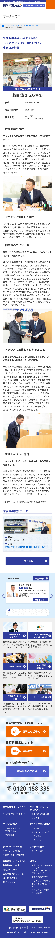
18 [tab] (26, 612)
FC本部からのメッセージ (15, 813)
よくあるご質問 (10, 878)
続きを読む (39, 600)
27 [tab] (24, 614)
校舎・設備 (36, 836)
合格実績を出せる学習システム (12, 829)
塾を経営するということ (14, 807)
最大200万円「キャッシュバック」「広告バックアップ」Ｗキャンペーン (42, 869)
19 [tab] (29, 612)
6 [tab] (26, 610)
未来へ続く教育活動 (40, 814)
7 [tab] (29, 610)
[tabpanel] (27, 593)
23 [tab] (42, 612)
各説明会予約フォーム (13, 873)
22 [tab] (39, 612)
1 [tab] (9, 610)
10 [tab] (39, 610)
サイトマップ (9, 882)
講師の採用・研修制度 (14, 854)
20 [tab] (32, 612)
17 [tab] (22, 612)
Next (51, 596)
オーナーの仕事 (23, 26)
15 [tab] (16, 612)
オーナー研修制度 (12, 851)
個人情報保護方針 (17, 927)
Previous (3, 596)
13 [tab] (9, 612)
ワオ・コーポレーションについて (40, 808)
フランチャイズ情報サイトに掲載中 (41, 891)
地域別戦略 (9, 835)
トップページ (9, 26)
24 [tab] (46, 612)
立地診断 (35, 828)
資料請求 (22, 751)
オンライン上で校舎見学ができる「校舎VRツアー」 (41, 883)
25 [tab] (18, 614)
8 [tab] (32, 610)
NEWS (33, 861)
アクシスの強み (10, 824)
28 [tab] (27, 614)
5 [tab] (22, 610)
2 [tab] (13, 610)
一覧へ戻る (27, 561)
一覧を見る (40, 578)
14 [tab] (13, 612)
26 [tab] (21, 614)
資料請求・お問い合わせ (14, 861)
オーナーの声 (33, 26)
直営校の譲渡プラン (40, 877)
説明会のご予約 (25, 731)
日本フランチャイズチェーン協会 (27, 919)
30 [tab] (34, 614)
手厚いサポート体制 (12, 846)
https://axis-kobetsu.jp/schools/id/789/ (25, 546)
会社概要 (35, 818)
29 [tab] (31, 614)
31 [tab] (37, 614)
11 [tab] (42, 610)
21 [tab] (36, 612)
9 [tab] (36, 610)
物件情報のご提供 (27, 771)
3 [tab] (16, 610)
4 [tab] (19, 610)
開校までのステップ (40, 832)
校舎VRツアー (37, 840)
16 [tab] (19, 612)
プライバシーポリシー (39, 927)
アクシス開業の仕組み (40, 824)
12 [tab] (46, 610)
